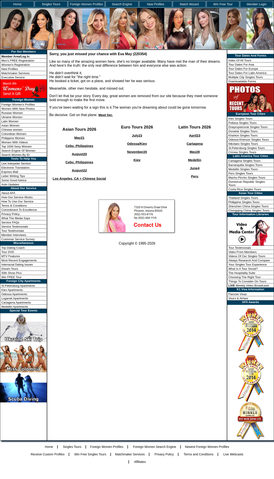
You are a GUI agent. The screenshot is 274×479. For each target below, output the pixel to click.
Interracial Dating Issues (17, 264)
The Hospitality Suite (241, 273)
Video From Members (242, 252)
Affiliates (140, 462)
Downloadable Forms (242, 81)
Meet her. (105, 115)
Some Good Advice (13, 180)
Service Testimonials (14, 226)
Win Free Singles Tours (90, 454)
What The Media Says (15, 218)
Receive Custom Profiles (47, 454)
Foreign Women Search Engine (154, 447)
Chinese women (12, 129)
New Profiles (155, 4)
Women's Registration (15, 64)
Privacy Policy (10, 214)
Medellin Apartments (14, 306)
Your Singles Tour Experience (247, 264)
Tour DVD (7, 252)
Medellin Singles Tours (243, 169)
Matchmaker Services (15, 73)
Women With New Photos (18, 108)
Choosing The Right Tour (244, 277)
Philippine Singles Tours (243, 202)
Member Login (256, 4)
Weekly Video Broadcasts (248, 285)
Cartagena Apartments (16, 302)
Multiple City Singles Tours (245, 77)
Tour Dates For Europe (243, 68)
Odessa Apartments (14, 294)
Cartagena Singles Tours (244, 160)
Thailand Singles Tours (243, 198)
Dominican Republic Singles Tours (246, 183)
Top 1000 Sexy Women (16, 146)
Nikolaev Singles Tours (243, 143)
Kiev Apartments (12, 290)
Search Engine (122, 4)
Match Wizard (189, 4)
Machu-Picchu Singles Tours (246, 177)
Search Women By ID (15, 155)
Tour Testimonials (12, 230)
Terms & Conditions (14, 205)
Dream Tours (9, 268)
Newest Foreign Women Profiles (207, 447)
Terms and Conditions (198, 454)
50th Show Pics (11, 273)
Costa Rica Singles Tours (244, 189)
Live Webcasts (233, 454)
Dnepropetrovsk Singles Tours (248, 127)
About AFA (8, 193)
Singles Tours (51, 4)
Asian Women (10, 125)
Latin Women (10, 121)
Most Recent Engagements (19, 260)
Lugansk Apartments (14, 298)
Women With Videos (14, 142)
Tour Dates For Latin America (247, 73)
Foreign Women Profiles (86, 4)
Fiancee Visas (237, 294)
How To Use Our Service (17, 201)
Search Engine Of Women (18, 150)
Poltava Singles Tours (242, 122)
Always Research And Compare (249, 260)
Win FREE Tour (11, 277)
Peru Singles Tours (240, 173)
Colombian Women (13, 134)
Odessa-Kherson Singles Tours (248, 139)
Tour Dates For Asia (241, 64)
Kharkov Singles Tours (242, 135)
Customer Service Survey (18, 239)
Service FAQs (10, 222)
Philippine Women (13, 138)
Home (17, 4)
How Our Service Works (17, 197)
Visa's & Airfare (238, 298)
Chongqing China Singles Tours (248, 210)
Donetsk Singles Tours (242, 131)
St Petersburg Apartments (18, 285)
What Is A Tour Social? (243, 268)
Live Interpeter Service (16, 163)
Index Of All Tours (239, 60)
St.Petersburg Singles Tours (246, 148)
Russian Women (12, 113)
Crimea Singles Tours (242, 152)
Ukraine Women (11, 117)
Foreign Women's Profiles (18, 104)
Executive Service (13, 77)
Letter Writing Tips (13, 176)
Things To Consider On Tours (247, 281)
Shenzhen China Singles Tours (248, 206)
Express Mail (9, 171)
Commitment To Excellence (19, 209)
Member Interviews (13, 235)
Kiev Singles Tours (240, 118)
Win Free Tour (223, 4)
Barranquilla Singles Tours (245, 165)
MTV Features (10, 256)
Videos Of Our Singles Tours (246, 256)
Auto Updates (10, 184)
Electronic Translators (15, 167)
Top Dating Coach (13, 247)
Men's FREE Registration (17, 60)
